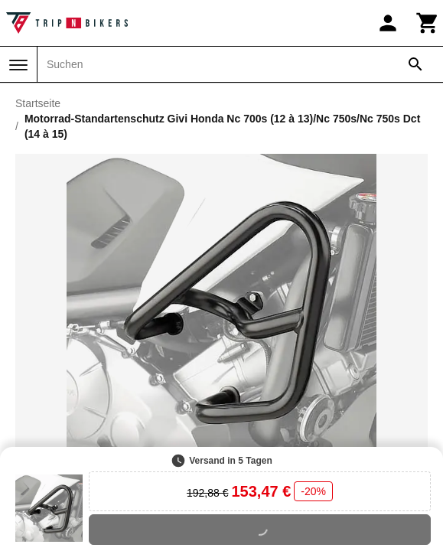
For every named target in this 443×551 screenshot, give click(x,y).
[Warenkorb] (427, 23)
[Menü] (18, 65)
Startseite (37, 103)
